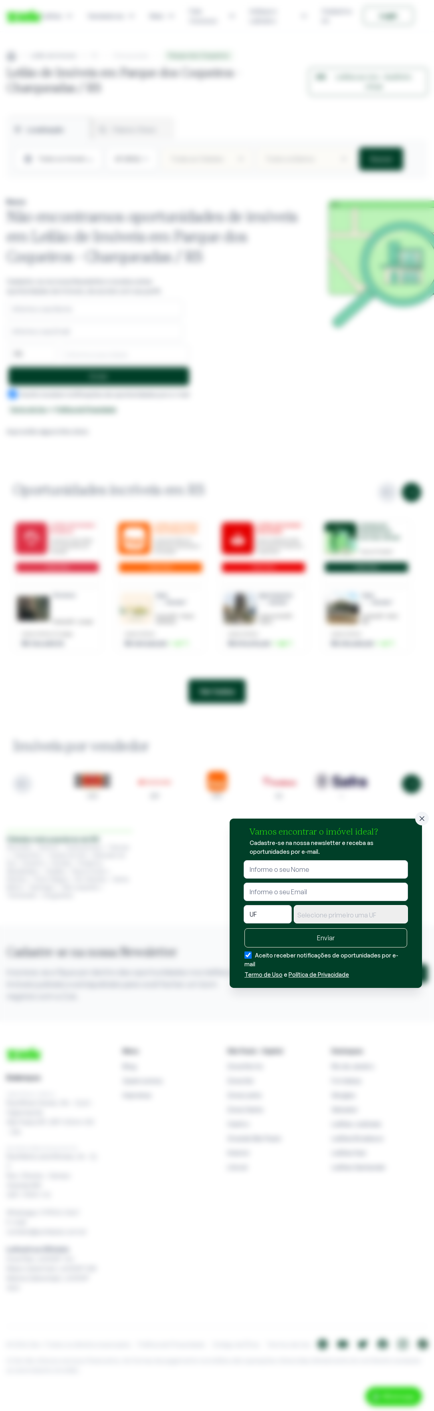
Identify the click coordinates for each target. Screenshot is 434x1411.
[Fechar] (422, 818)
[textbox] (351, 915)
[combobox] (351, 914)
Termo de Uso (263, 974)
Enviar (326, 938)
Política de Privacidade (319, 974)
